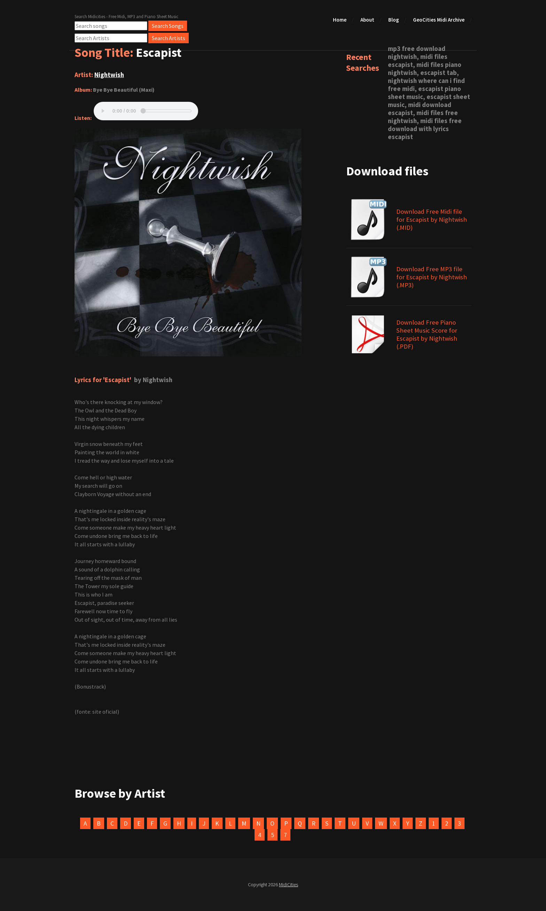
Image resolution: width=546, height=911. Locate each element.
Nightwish (109, 75)
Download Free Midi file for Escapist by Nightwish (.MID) (431, 219)
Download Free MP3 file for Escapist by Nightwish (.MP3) (431, 277)
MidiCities (288, 884)
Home (339, 19)
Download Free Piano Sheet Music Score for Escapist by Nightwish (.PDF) (426, 334)
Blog (393, 19)
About (367, 19)
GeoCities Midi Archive (439, 19)
